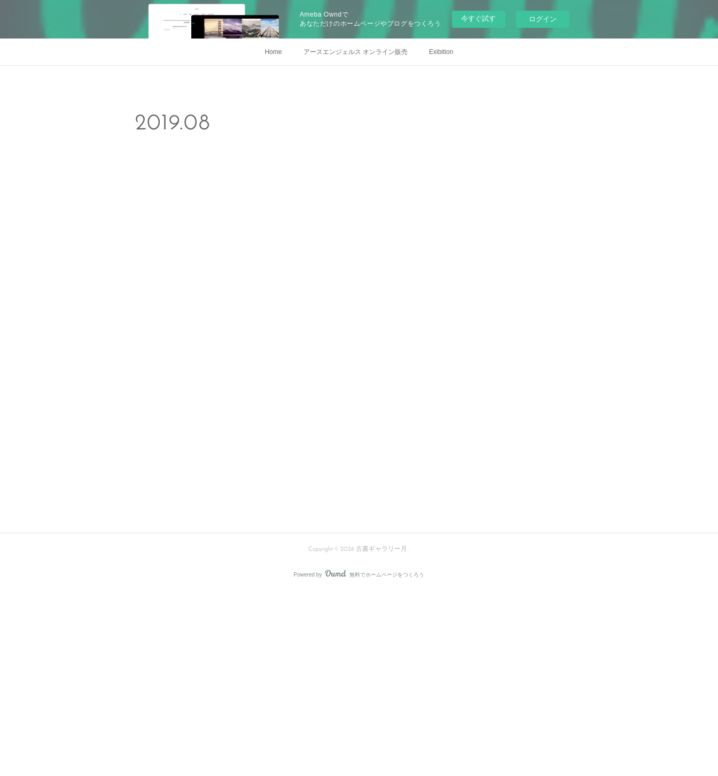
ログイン (543, 19)
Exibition (441, 52)
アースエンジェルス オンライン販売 (355, 52)
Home (273, 52)
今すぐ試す (478, 18)
